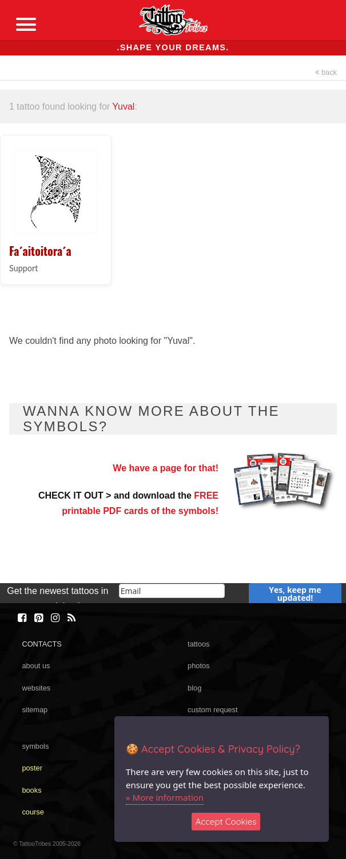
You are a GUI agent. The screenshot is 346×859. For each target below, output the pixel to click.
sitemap (34, 709)
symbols (35, 746)
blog (194, 688)
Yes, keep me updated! (295, 593)
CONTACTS (41, 644)
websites (36, 688)
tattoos (198, 644)
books (31, 790)
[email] (172, 591)
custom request (213, 709)
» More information (165, 797)
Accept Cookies (226, 821)
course (32, 812)
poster (32, 768)
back (326, 72)
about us (36, 665)
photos (198, 665)
